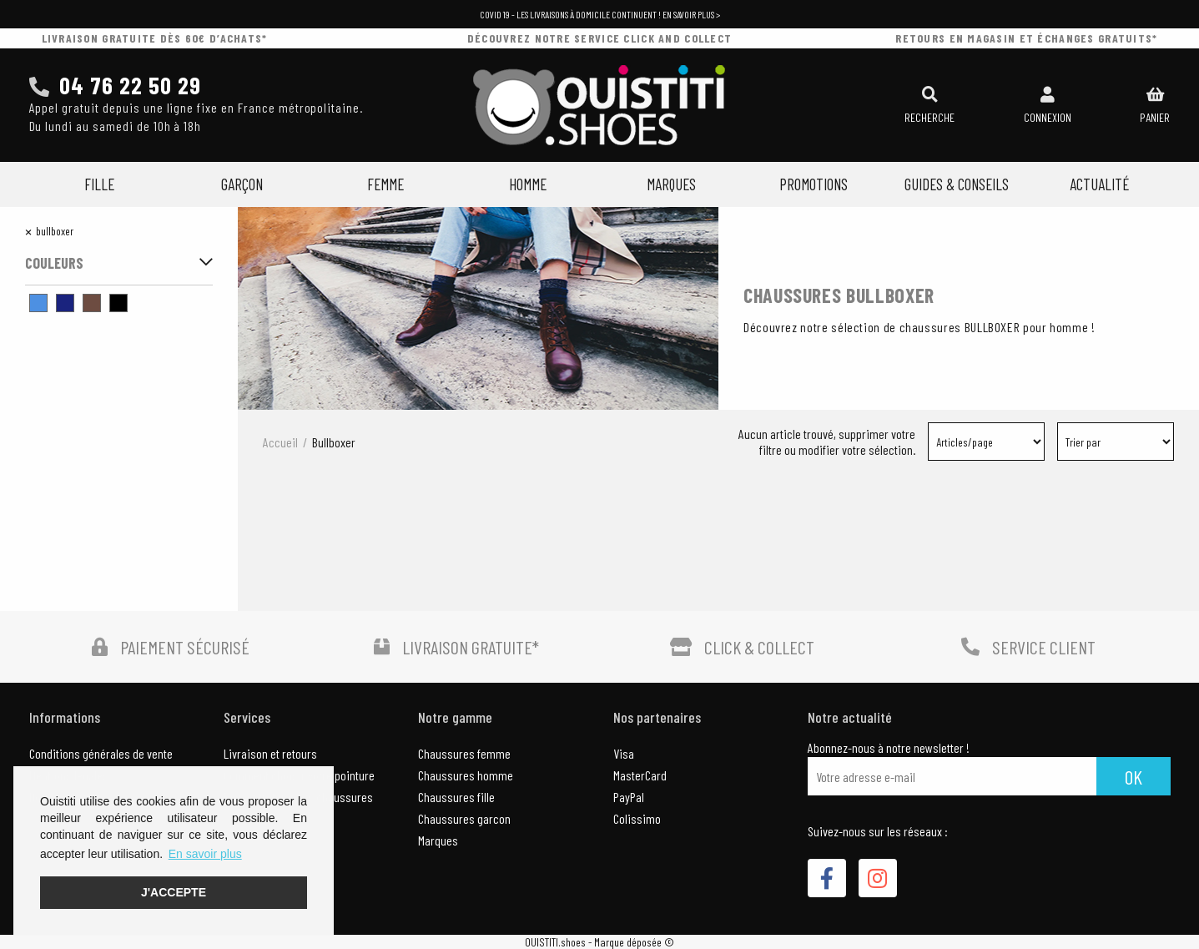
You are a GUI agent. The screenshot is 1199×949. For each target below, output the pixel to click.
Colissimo (637, 818)
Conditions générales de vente (101, 753)
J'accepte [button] (173, 892)
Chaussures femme (464, 753)
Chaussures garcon (464, 818)
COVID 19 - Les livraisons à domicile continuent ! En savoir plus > (600, 14)
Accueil (280, 442)
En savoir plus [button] (205, 854)
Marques (671, 184)
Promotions (813, 184)
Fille (99, 184)
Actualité (1099, 184)
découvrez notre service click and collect (599, 38)
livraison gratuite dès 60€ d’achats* (155, 38)
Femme (385, 184)
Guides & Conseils (956, 184)
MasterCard (640, 775)
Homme (528, 184)
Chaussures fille (456, 797)
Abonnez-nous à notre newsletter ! (889, 748)
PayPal (628, 797)
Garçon (242, 184)
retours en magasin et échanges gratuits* (1026, 38)
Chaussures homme (465, 775)
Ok (1133, 777)
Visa (623, 753)
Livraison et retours (270, 753)
